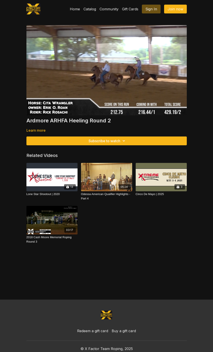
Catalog (89, 9)
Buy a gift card (124, 331)
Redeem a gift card (92, 331)
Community (109, 9)
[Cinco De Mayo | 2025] (161, 194)
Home (75, 9)
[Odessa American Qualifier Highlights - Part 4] (106, 196)
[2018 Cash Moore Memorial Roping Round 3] (52, 239)
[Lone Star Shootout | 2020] (52, 194)
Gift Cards (130, 9)
